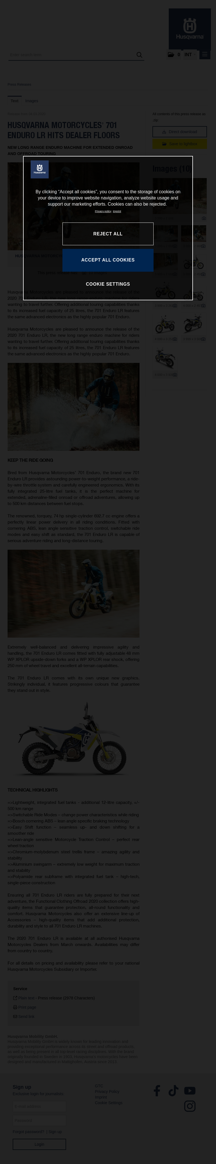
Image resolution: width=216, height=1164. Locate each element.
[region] (108, 228)
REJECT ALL (108, 233)
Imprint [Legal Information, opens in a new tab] (117, 211)
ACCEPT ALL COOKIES (108, 260)
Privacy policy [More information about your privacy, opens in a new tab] (103, 211)
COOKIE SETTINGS (108, 284)
